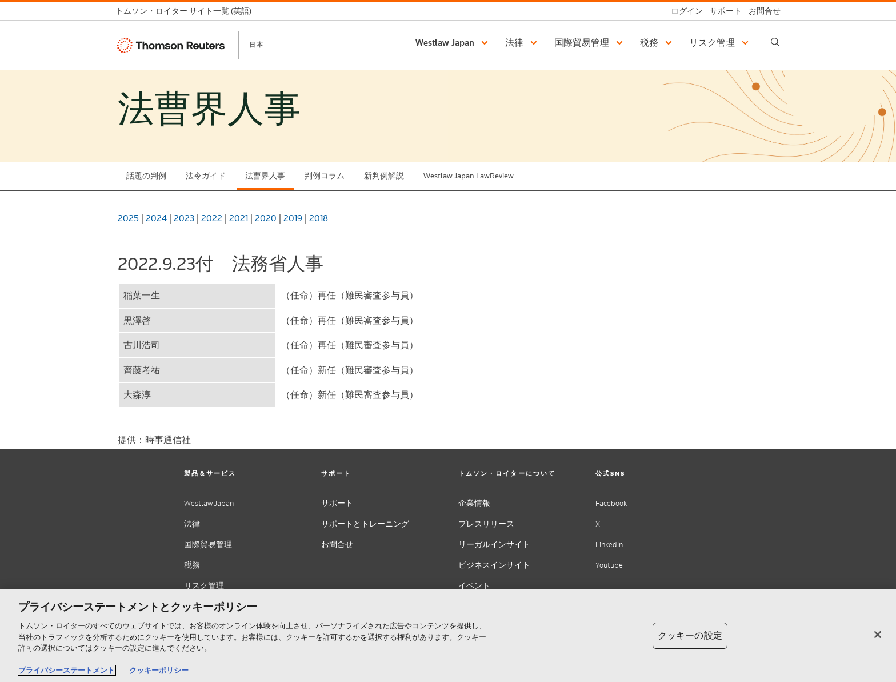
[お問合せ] (761, 11)
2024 (156, 218)
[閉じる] (877, 634)
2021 (238, 218)
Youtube (609, 565)
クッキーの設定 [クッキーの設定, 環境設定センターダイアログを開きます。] (690, 635)
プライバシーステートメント (66, 670)
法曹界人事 (265, 176)
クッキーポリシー (159, 670)
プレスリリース (486, 524)
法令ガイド (206, 176)
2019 (292, 218)
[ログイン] (683, 11)
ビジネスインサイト (494, 565)
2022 (211, 218)
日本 (256, 45)
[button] (453, 43)
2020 (266, 218)
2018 (318, 218)
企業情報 (474, 503)
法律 (192, 524)
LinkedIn (609, 544)
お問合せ (337, 544)
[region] (448, 635)
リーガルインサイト (494, 544)
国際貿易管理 (208, 544)
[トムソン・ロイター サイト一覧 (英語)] (186, 11)
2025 (128, 218)
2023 (184, 218)
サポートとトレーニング (365, 524)
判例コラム (325, 176)
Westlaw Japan (209, 503)
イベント (474, 586)
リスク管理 (204, 586)
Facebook (611, 503)
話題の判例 (146, 176)
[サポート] (722, 11)
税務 (192, 565)
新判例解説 (384, 176)
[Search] (775, 42)
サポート (337, 503)
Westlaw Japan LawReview (468, 176)
